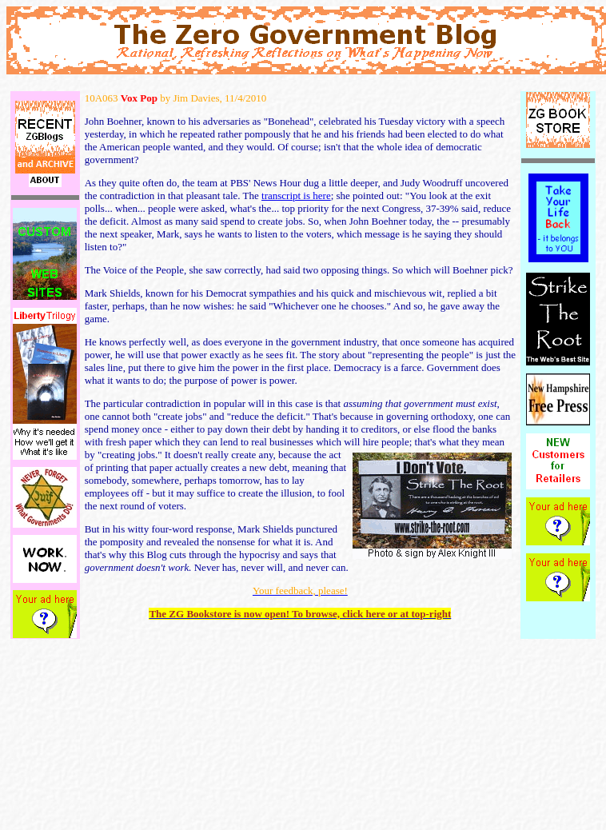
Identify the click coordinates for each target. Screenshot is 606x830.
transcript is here (296, 196)
